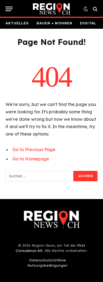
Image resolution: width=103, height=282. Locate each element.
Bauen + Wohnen (54, 23)
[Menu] (9, 9)
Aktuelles (17, 23)
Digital (88, 23)
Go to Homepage (30, 159)
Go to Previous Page (33, 149)
